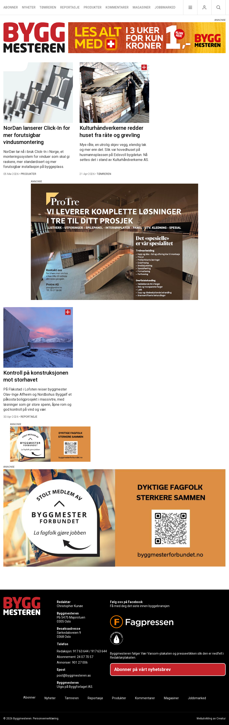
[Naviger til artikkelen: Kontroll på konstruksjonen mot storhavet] (38, 337)
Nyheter (29, 7)
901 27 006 (80, 662)
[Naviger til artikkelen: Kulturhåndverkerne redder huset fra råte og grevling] (114, 92)
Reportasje (70, 7)
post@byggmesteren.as (74, 675)
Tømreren (48, 7)
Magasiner (142, 7)
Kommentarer (117, 7)
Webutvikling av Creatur (211, 718)
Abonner (10, 7)
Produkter (93, 7)
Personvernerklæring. (46, 718)
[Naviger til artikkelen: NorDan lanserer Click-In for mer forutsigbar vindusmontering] (38, 92)
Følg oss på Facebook (126, 602)
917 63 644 (81, 651)
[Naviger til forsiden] (34, 38)
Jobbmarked (165, 7)
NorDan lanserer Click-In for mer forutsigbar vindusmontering (36, 135)
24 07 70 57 (85, 657)
